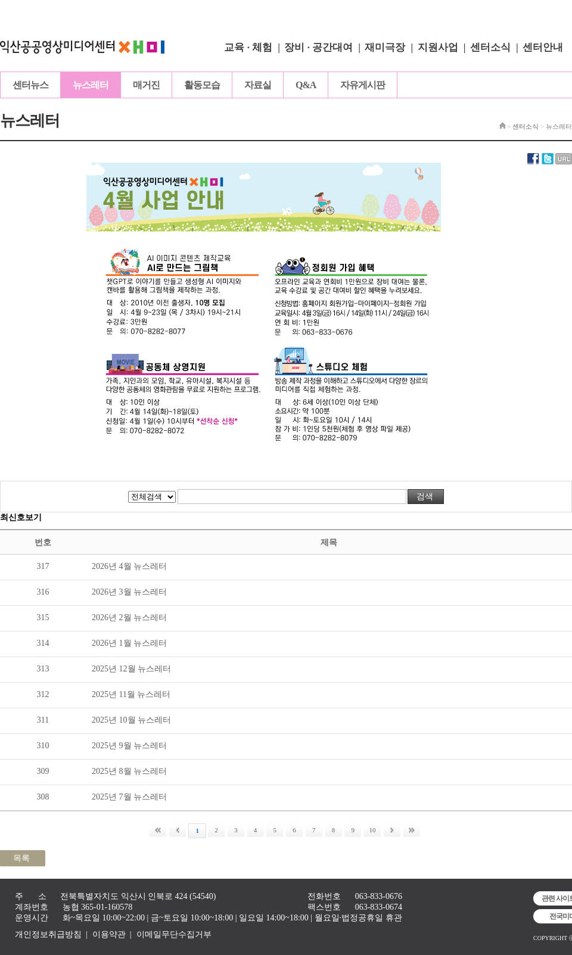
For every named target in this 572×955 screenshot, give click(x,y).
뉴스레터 (90, 85)
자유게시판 (362, 85)
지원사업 (438, 47)
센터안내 (543, 47)
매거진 (146, 85)
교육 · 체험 (248, 47)
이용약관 (109, 934)
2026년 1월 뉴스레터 (129, 643)
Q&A (306, 85)
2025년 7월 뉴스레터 (129, 796)
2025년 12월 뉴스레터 (131, 668)
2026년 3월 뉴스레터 (129, 591)
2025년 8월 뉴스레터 (129, 771)
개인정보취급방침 (48, 934)
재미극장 (385, 47)
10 (372, 829)
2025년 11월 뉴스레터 (131, 694)
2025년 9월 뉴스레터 (129, 745)
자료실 (257, 85)
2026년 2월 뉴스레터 (129, 617)
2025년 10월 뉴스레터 (131, 720)
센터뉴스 (30, 85)
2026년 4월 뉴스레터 (129, 566)
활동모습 (202, 85)
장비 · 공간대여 (318, 47)
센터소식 (490, 47)
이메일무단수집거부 (174, 934)
